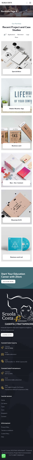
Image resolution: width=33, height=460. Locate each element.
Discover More (8, 281)
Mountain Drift (16, 220)
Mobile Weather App (16, 109)
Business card (16, 146)
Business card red (16, 257)
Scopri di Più (7, 334)
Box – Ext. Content (16, 183)
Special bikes (16, 71)
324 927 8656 (9, 348)
